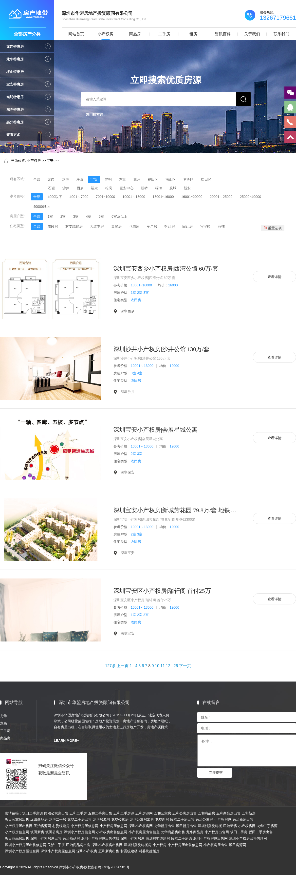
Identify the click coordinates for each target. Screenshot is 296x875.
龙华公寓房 (120, 819)
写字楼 (205, 226)
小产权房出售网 (217, 832)
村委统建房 (74, 226)
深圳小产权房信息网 (79, 832)
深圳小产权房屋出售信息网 (25, 845)
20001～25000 (221, 197)
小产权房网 (247, 826)
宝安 (50, 161)
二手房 (164, 34)
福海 (158, 188)
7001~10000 (105, 197)
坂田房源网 (237, 845)
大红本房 (97, 226)
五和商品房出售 (228, 813)
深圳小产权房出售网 (107, 845)
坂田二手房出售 (261, 832)
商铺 (221, 226)
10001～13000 (134, 197)
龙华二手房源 (267, 826)
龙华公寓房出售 (142, 819)
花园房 (134, 226)
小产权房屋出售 (216, 845)
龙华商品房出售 (173, 832)
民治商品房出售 (78, 845)
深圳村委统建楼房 (137, 845)
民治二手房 (56, 845)
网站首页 (76, 34)
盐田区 (206, 179)
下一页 (185, 666)
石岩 (51, 188)
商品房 (135, 34)
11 (162, 666)
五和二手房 (78, 813)
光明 (108, 179)
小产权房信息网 (17, 832)
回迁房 (187, 226)
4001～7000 (79, 197)
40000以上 (41, 207)
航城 (172, 188)
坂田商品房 (39, 819)
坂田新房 (37, 832)
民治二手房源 (181, 838)
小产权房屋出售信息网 (185, 845)
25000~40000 (250, 197)
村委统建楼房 (149, 851)
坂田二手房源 (32, 813)
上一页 (123, 666)
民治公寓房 (204, 819)
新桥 (144, 188)
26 (176, 666)
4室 (88, 216)
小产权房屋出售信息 (144, 832)
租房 (193, 34)
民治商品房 (71, 838)
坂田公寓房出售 (17, 819)
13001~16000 (163, 197)
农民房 (53, 226)
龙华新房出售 (164, 826)
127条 (110, 666)
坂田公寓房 (54, 832)
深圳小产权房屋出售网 (210, 838)
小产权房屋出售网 (19, 826)
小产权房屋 (222, 819)
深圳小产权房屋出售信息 (100, 838)
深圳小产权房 (86, 851)
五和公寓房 (162, 813)
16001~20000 (192, 197)
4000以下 (55, 197)
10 (157, 666)
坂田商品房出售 (17, 838)
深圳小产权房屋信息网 (22, 851)
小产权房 (105, 34)
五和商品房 (206, 813)
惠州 (136, 179)
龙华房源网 (101, 819)
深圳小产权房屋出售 (45, 838)
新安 (187, 188)
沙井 (65, 188)
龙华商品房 (195, 832)
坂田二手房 (238, 832)
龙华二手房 (57, 819)
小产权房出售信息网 (111, 832)
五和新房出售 (108, 851)
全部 (36, 179)
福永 (94, 188)
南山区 (171, 179)
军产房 (152, 226)
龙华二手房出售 (79, 819)
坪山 (79, 179)
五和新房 (249, 813)
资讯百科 (223, 34)
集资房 (116, 226)
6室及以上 (119, 216)
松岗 (108, 188)
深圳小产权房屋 (132, 838)
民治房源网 (42, 826)
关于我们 (252, 34)
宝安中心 (126, 188)
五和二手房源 (123, 813)
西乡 (80, 188)
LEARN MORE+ (66, 741)
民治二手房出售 (182, 819)
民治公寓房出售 (56, 813)
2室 (63, 216)
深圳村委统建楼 (210, 826)
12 (168, 666)
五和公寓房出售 (184, 813)
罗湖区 (188, 179)
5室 (101, 216)
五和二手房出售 (100, 813)
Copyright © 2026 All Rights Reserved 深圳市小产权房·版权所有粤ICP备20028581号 (65, 867)
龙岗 (51, 179)
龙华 (65, 179)
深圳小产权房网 (141, 826)
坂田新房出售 (186, 826)
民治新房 (230, 826)
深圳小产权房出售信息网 (248, 838)
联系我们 (281, 34)
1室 (50, 216)
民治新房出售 (243, 819)
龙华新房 (162, 819)
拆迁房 (170, 226)
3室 (75, 216)
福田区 (153, 179)
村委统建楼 (129, 851)
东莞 (122, 179)
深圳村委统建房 (158, 838)
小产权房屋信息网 (84, 826)
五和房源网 (144, 813)
